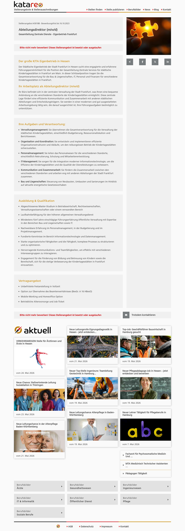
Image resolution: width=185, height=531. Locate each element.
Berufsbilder (134, 9)
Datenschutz (86, 526)
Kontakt (166, 9)
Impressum (106, 526)
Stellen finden (94, 9)
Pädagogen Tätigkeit (135, 473)
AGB (69, 526)
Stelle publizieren (115, 9)
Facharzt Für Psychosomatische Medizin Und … (144, 455)
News (147, 9)
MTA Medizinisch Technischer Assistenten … (145, 465)
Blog (156, 9)
